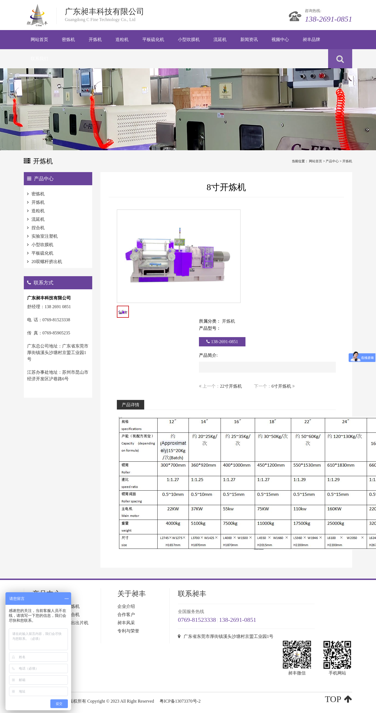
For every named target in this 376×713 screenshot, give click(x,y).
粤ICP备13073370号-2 (180, 701)
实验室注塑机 (44, 236)
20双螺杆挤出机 (46, 261)
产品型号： (210, 328)
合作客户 (126, 614)
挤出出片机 (77, 622)
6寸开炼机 (281, 386)
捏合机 (38, 227)
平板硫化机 (42, 253)
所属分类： (210, 321)
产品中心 (332, 161)
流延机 (38, 219)
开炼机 (347, 161)
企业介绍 (126, 606)
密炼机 (38, 193)
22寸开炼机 (231, 386)
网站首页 (315, 161)
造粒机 (38, 210)
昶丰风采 (126, 622)
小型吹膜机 (42, 244)
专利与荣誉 (128, 631)
